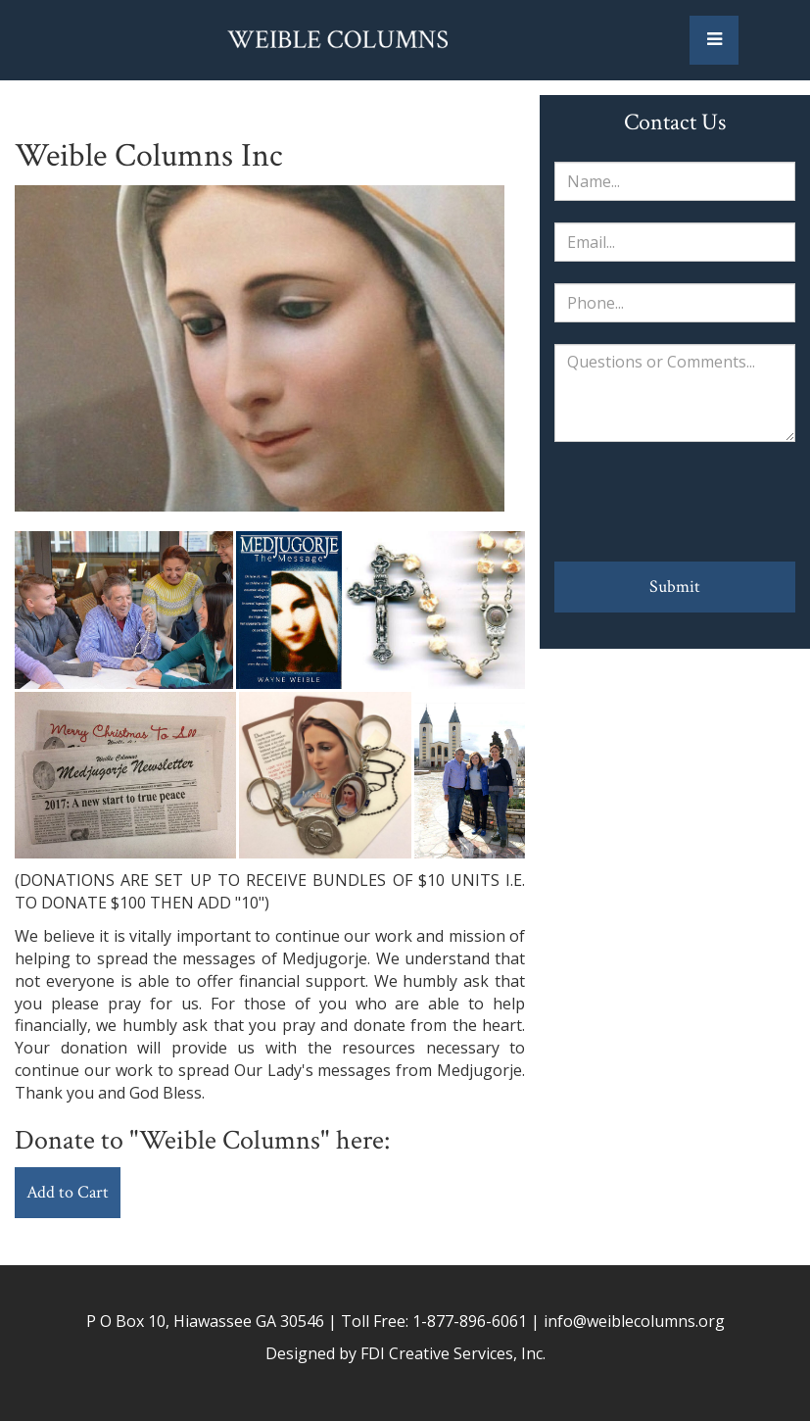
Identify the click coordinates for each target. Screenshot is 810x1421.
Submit (674, 586)
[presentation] (674, 502)
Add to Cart (67, 1192)
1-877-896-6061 (469, 1321)
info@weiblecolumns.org (634, 1321)
